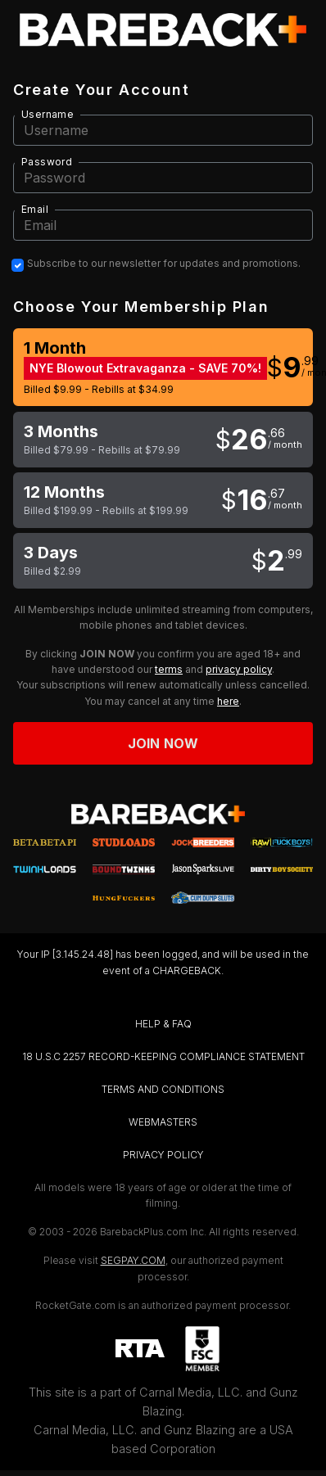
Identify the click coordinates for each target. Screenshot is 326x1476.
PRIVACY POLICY (163, 1155)
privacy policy (239, 669)
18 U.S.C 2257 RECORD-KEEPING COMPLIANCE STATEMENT (163, 1056)
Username (47, 114)
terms (169, 669)
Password (46, 162)
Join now (163, 743)
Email (34, 209)
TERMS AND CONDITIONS (163, 1089)
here (228, 701)
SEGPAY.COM (133, 1260)
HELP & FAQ (163, 1024)
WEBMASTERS (163, 1122)
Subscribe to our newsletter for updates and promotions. (164, 264)
